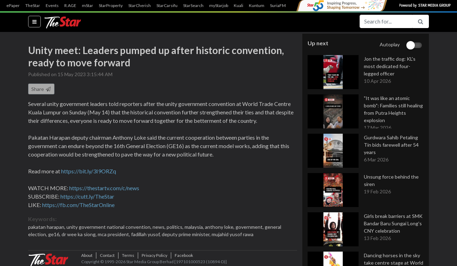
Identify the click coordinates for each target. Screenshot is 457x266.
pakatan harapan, (47, 227)
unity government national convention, (109, 227)
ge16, (55, 234)
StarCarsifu (167, 6)
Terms (128, 255)
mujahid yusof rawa (232, 234)
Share (41, 89)
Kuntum (256, 6)
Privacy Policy (154, 255)
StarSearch (193, 6)
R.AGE (70, 6)
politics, (176, 227)
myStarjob (218, 6)
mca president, (114, 234)
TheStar (32, 6)
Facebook (184, 255)
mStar (87, 6)
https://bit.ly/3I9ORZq (88, 171)
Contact (107, 255)
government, (250, 227)
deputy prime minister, (187, 234)
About (86, 255)
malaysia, (195, 227)
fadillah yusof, (146, 234)
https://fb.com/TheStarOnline (78, 204)
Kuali (238, 6)
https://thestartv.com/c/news (104, 188)
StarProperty (111, 6)
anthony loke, (220, 227)
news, (160, 227)
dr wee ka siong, (80, 234)
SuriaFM (278, 6)
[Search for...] (386, 21)
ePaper (13, 6)
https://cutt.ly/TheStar (87, 196)
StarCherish (139, 6)
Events (52, 6)
